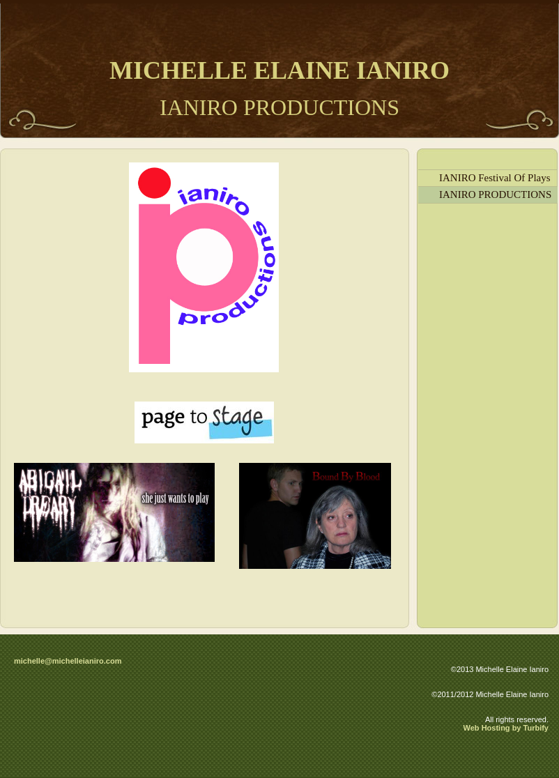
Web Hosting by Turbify (506, 728)
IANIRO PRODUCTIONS (495, 194)
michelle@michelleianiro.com (67, 661)
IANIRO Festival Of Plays (495, 177)
